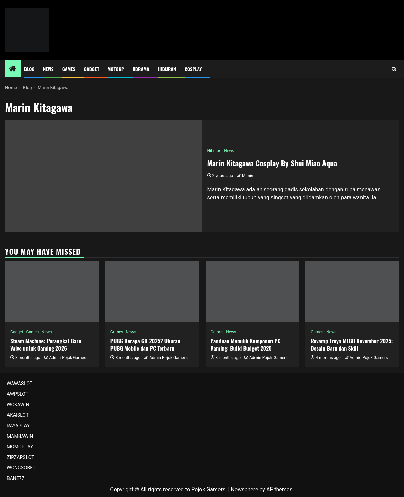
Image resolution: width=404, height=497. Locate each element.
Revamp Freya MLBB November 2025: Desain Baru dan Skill (352, 344)
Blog (29, 68)
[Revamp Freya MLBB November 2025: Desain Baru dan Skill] (352, 291)
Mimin (247, 175)
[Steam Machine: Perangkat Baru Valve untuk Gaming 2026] (52, 291)
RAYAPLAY (18, 425)
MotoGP (116, 68)
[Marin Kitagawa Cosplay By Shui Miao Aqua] (103, 176)
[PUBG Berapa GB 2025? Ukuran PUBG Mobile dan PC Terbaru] (152, 291)
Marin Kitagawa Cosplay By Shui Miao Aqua (272, 163)
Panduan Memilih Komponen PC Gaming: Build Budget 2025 (246, 344)
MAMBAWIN (20, 436)
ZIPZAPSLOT (20, 457)
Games (68, 68)
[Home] (13, 69)
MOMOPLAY (20, 446)
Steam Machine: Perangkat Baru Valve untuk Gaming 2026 (45, 344)
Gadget (91, 68)
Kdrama (141, 68)
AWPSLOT (17, 394)
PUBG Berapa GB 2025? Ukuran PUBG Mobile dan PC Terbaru (145, 344)
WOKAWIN (18, 404)
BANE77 (15, 478)
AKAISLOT (18, 415)
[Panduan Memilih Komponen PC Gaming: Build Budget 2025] (252, 291)
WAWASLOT (19, 383)
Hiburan (167, 68)
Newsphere (244, 489)
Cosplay (193, 68)
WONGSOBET (21, 468)
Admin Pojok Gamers (68, 357)
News (48, 68)
